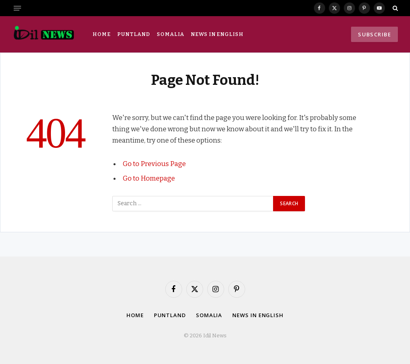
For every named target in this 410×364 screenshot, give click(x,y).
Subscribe (374, 34)
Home (102, 34)
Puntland (133, 34)
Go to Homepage (149, 178)
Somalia (170, 34)
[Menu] (17, 8)
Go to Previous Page (154, 164)
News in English (217, 34)
